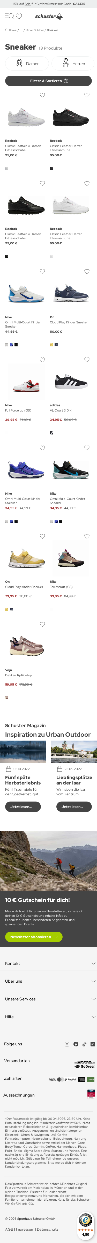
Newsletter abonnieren (30, 937)
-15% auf (18, 4)
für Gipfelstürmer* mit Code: (58, 4)
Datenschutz (47, 1229)
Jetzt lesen (19, 806)
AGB (9, 1229)
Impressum (25, 1229)
